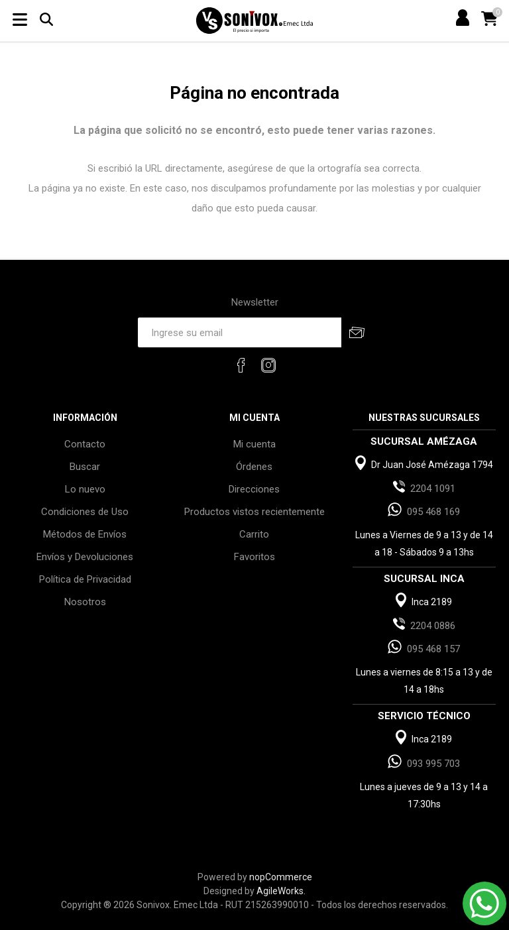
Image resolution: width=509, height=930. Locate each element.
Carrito (254, 534)
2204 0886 (432, 626)
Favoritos (254, 557)
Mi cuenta (254, 444)
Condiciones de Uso (85, 512)
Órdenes (254, 467)
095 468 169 (433, 512)
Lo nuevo (85, 489)
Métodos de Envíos (85, 534)
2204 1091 (432, 488)
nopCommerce (280, 877)
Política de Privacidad (85, 579)
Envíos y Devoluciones (84, 557)
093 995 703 (433, 764)
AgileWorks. (281, 891)
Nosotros (85, 602)
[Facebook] (241, 365)
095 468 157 (433, 649)
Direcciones (254, 489)
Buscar (85, 467)
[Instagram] (268, 365)
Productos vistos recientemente (254, 512)
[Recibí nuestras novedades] (239, 332)
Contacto (84, 444)
